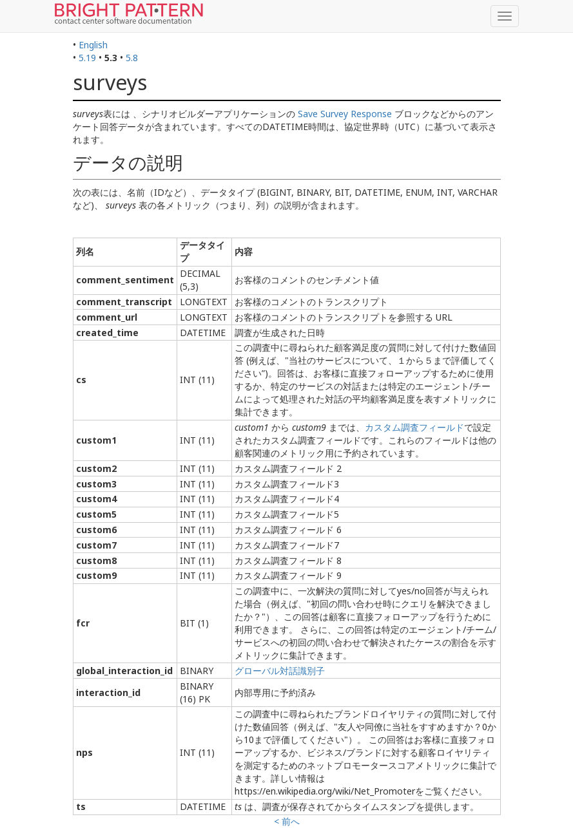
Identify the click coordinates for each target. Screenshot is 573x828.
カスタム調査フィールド (414, 427)
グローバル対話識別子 (280, 670)
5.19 (87, 58)
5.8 (132, 58)
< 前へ (287, 821)
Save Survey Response (345, 114)
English (93, 45)
